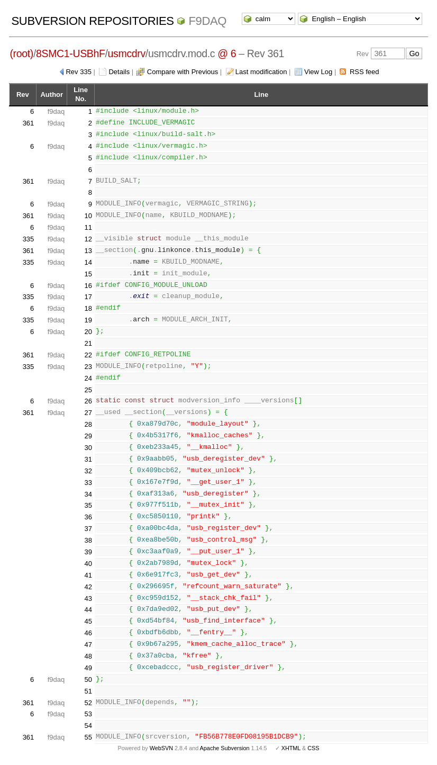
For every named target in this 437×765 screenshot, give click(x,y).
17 (88, 297)
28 (88, 424)
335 (28, 239)
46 (88, 633)
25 (88, 390)
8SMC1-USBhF (70, 53)
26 (88, 401)
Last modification (261, 72)
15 (88, 274)
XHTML (291, 748)
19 (88, 320)
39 (88, 552)
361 (28, 123)
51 (88, 691)
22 (88, 355)
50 (88, 679)
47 (88, 645)
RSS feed (364, 72)
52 (88, 703)
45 (88, 621)
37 (88, 529)
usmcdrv (126, 53)
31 (88, 459)
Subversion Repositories (93, 21)
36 (88, 517)
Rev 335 (78, 72)
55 (88, 737)
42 (88, 587)
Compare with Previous (182, 72)
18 (88, 308)
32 (88, 471)
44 (88, 610)
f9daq (207, 21)
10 (88, 216)
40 (88, 564)
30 (88, 448)
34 (88, 494)
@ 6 (226, 53)
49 (88, 668)
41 (88, 575)
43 (88, 598)
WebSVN (161, 748)
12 (88, 239)
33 (88, 483)
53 (88, 714)
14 (88, 262)
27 (88, 413)
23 (88, 367)
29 (88, 436)
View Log (318, 72)
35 (88, 505)
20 (88, 332)
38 (88, 540)
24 (88, 378)
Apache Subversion (225, 748)
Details (119, 72)
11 (88, 227)
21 (88, 343)
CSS (313, 748)
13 (88, 251)
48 (88, 656)
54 (88, 726)
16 (88, 286)
